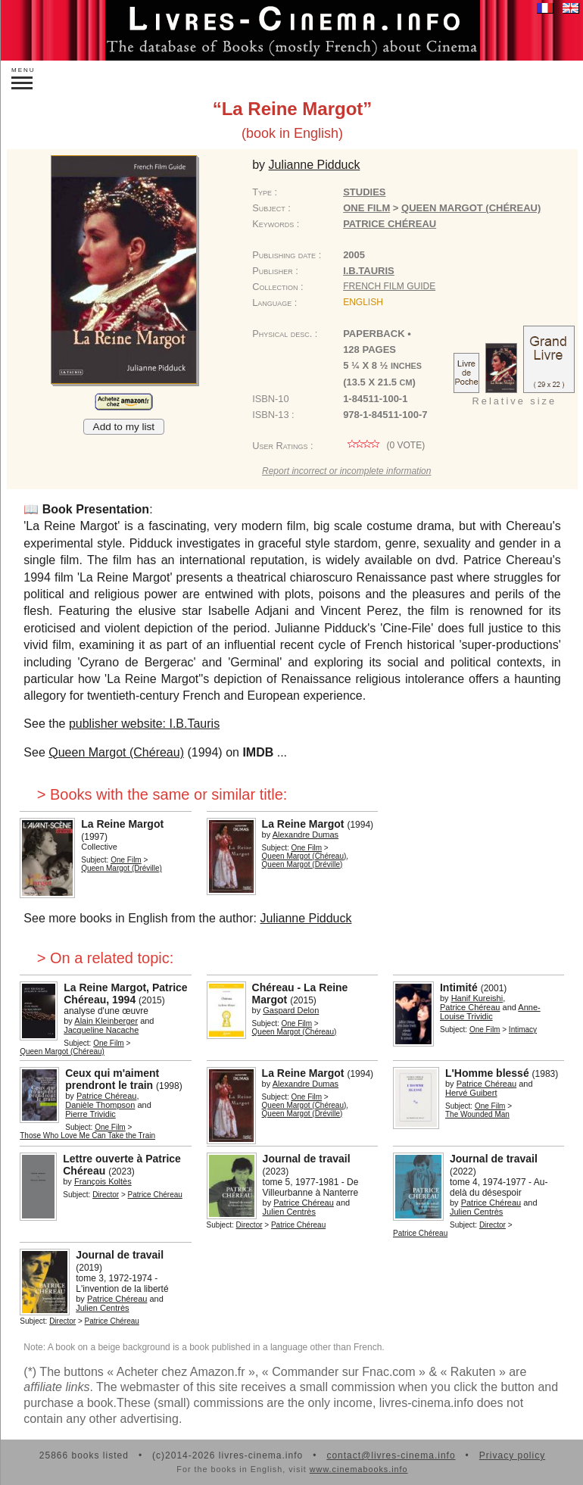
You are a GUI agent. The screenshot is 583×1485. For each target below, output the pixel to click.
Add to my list (124, 426)
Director (105, 1194)
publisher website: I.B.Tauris (144, 723)
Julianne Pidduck (305, 918)
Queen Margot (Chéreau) (116, 752)
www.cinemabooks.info (359, 1469)
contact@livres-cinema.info (390, 1455)
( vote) (384, 445)
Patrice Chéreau (389, 223)
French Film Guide (389, 286)
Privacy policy (512, 1455)
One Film (366, 208)
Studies (364, 192)
